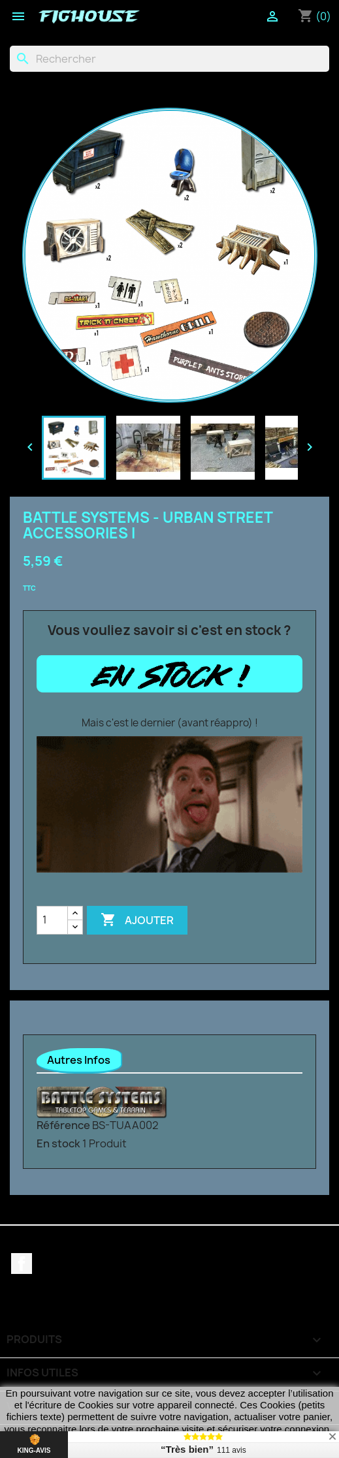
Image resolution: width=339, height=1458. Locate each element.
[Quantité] (52, 920)
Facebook (21, 1263)
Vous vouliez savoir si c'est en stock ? (169, 630)
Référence (63, 1125)
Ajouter (137, 920)
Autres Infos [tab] (78, 1060)
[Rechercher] (169, 59)
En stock (58, 1143)
